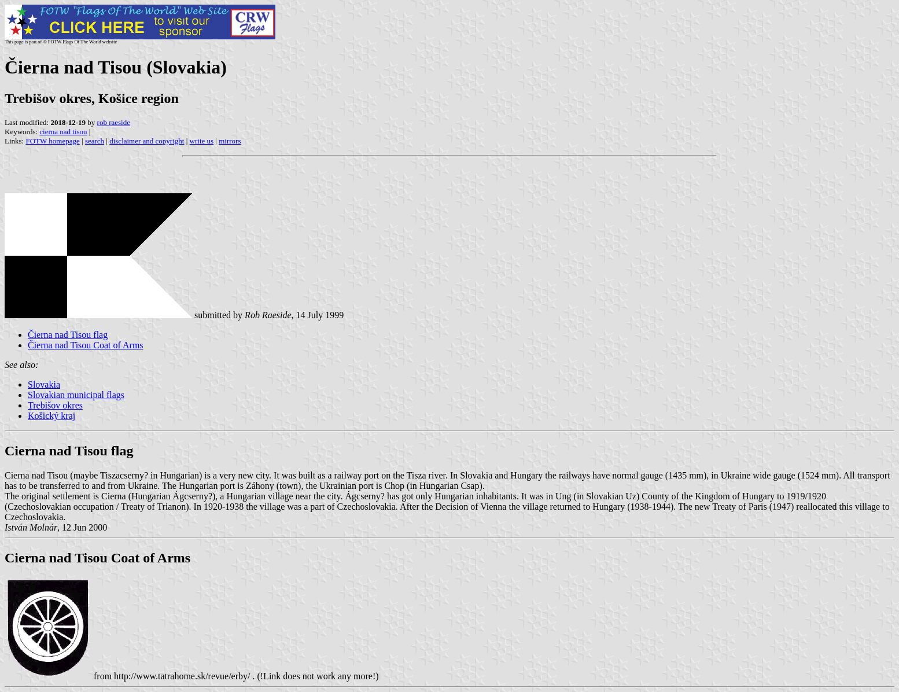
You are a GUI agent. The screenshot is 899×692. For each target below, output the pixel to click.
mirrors (230, 141)
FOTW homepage (52, 141)
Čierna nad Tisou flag (68, 335)
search (94, 141)
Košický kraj (51, 416)
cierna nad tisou (63, 131)
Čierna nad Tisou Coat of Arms (85, 345)
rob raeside (113, 122)
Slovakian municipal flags (76, 395)
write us (202, 141)
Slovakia (44, 384)
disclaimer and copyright (146, 141)
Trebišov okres (55, 405)
